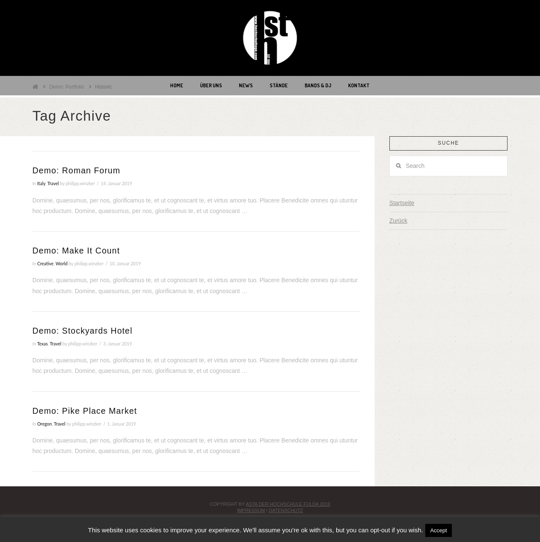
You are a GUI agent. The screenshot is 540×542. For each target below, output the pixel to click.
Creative (45, 263)
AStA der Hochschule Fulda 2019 (288, 504)
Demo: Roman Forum (76, 170)
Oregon (44, 423)
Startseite (401, 203)
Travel (53, 183)
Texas (42, 343)
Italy (41, 183)
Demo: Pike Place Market (84, 410)
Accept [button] (438, 530)
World (62, 263)
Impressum (251, 510)
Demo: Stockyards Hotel (82, 330)
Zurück (398, 220)
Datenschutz (286, 510)
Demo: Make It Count (76, 250)
